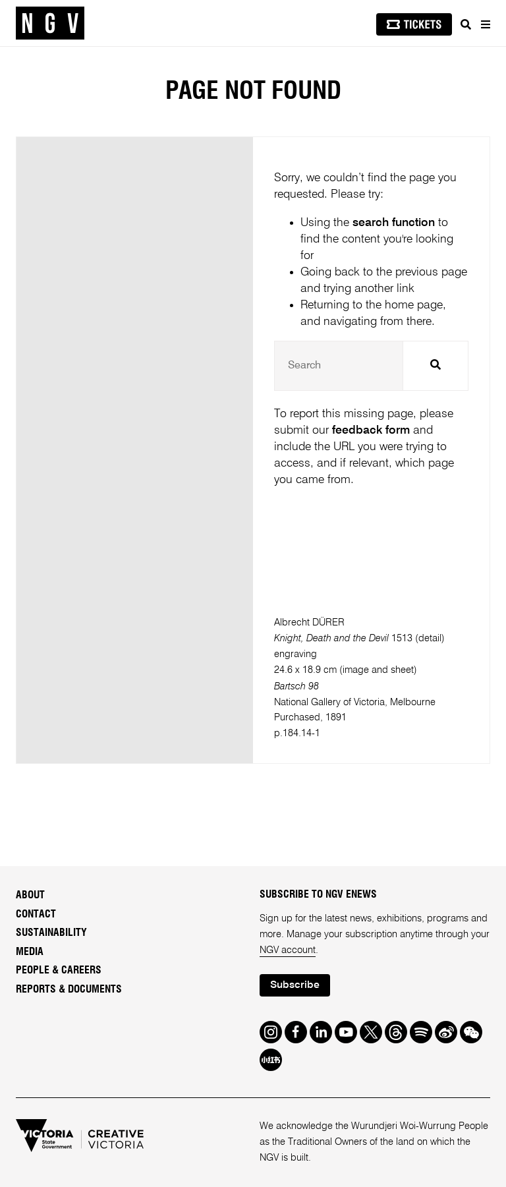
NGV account (288, 950)
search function (393, 223)
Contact (36, 914)
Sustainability (51, 932)
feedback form (371, 430)
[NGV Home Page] (50, 23)
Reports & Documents (69, 989)
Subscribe (295, 985)
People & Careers (58, 970)
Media (29, 951)
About (30, 895)
